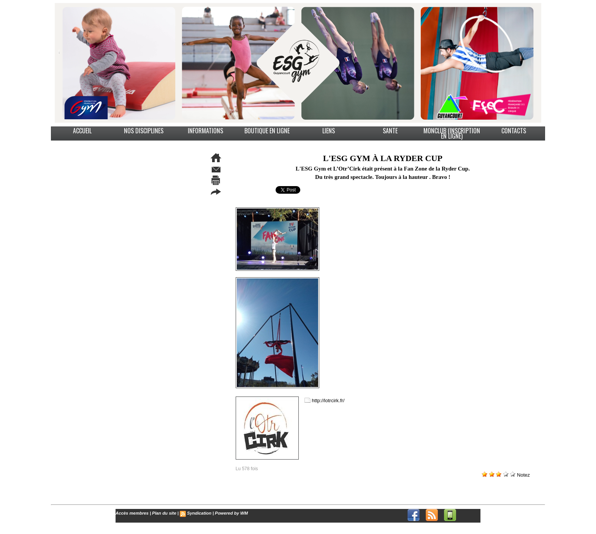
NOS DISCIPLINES (143, 130)
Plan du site (163, 513)
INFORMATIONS (205, 130)
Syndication (197, 513)
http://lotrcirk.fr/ (328, 400)
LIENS (328, 130)
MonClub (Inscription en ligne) (451, 133)
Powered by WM (228, 513)
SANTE (390, 130)
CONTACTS (513, 130)
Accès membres (131, 513)
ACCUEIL (82, 130)
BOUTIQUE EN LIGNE (267, 130)
